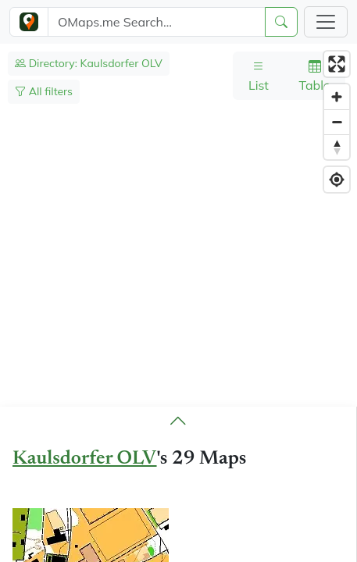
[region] (178, 303)
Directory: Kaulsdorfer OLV (88, 63)
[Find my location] (336, 179)
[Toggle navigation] (326, 21)
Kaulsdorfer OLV (84, 459)
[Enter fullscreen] (336, 64)
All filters (44, 91)
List (258, 76)
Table (314, 76)
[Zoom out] (336, 121)
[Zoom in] (336, 96)
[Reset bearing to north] (336, 146)
